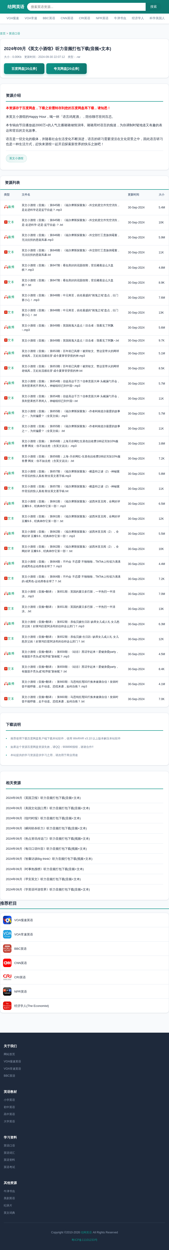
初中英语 (9, 1107)
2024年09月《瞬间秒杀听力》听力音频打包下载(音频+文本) (46, 828)
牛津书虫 (120, 18)
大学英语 (9, 1121)
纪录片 (8, 1205)
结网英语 (15, 6)
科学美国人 (157, 18)
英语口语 (14, 33)
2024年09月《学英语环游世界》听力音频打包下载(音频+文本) (48, 889)
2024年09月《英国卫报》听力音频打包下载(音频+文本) (43, 798)
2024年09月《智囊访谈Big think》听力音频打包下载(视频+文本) (49, 859)
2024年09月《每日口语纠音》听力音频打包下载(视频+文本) (46, 848)
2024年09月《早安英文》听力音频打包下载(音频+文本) (43, 879)
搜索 (153, 6)
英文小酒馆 (16, 158)
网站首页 (9, 1054)
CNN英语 (67, 18)
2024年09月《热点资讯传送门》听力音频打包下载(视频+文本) (48, 838)
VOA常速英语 (12, 1068)
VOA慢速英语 (12, 1061)
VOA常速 (31, 18)
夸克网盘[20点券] (66, 68)
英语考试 (9, 1167)
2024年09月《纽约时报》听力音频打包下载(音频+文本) (43, 818)
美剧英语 (9, 1198)
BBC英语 (49, 18)
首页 (3, 33)
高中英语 (9, 1114)
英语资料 (9, 1159)
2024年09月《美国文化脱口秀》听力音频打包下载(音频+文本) (48, 808)
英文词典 (9, 1212)
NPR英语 (102, 18)
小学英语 (9, 1100)
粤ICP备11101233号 (84, 1240)
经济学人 (138, 18)
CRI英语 (84, 18)
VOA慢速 (13, 18)
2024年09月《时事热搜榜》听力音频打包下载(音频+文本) (45, 869)
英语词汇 (9, 1152)
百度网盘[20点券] (24, 68)
